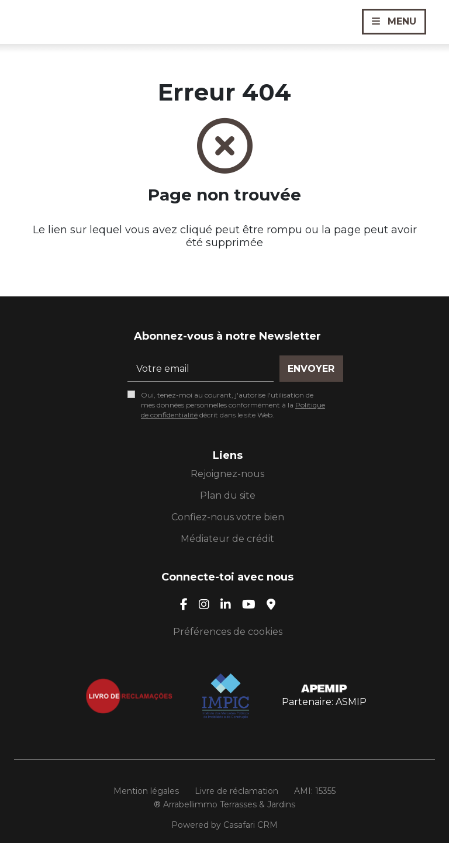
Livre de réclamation (236, 791)
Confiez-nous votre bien (227, 517)
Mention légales (146, 791)
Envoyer (311, 368)
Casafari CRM (250, 825)
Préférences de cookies (227, 631)
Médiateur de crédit (227, 538)
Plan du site (227, 495)
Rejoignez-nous (227, 473)
